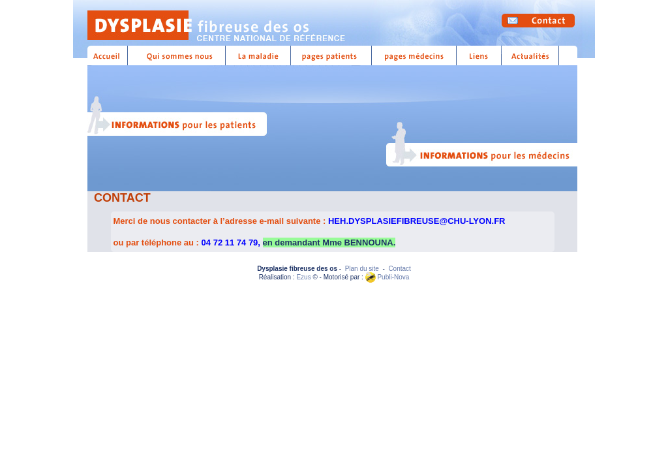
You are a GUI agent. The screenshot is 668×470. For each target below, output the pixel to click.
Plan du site (362, 268)
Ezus (303, 277)
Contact (399, 268)
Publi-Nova (387, 277)
